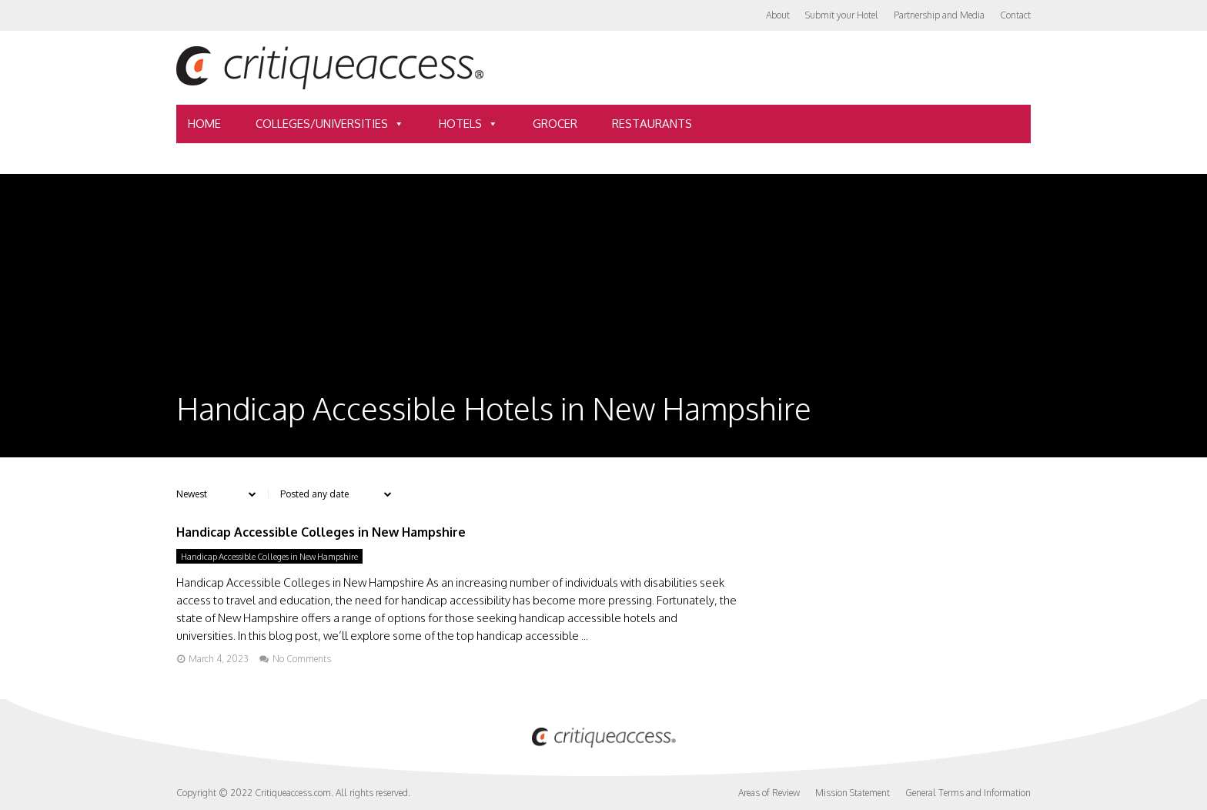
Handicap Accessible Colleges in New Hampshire (321, 532)
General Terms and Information (968, 792)
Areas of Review (769, 792)
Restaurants (652, 123)
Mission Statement (852, 792)
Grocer (555, 123)
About (778, 15)
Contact (1015, 15)
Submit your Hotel (841, 15)
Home (204, 123)
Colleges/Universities (330, 124)
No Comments (301, 658)
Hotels (468, 124)
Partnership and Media (939, 15)
